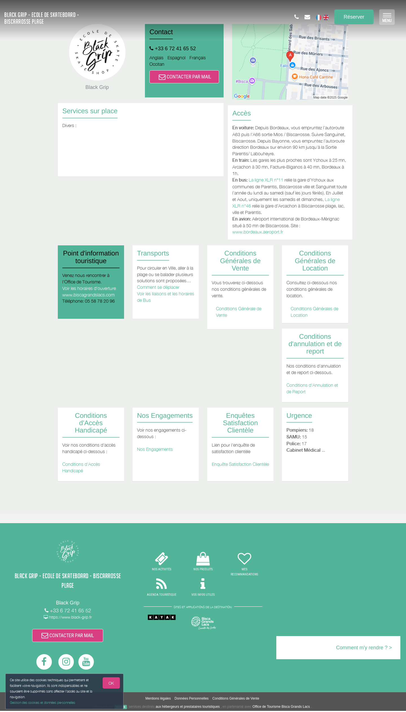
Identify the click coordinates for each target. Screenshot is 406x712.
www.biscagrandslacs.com (88, 294)
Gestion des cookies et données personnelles (43, 702)
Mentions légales (158, 700)
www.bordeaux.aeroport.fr (257, 231)
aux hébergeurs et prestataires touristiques (188, 708)
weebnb (120, 708)
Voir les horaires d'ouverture (89, 288)
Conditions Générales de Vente (235, 700)
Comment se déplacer (158, 287)
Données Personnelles (192, 700)
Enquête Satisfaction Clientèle (240, 464)
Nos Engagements (155, 449)
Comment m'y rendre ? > (364, 647)
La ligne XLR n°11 (266, 179)
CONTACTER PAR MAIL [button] (185, 77)
